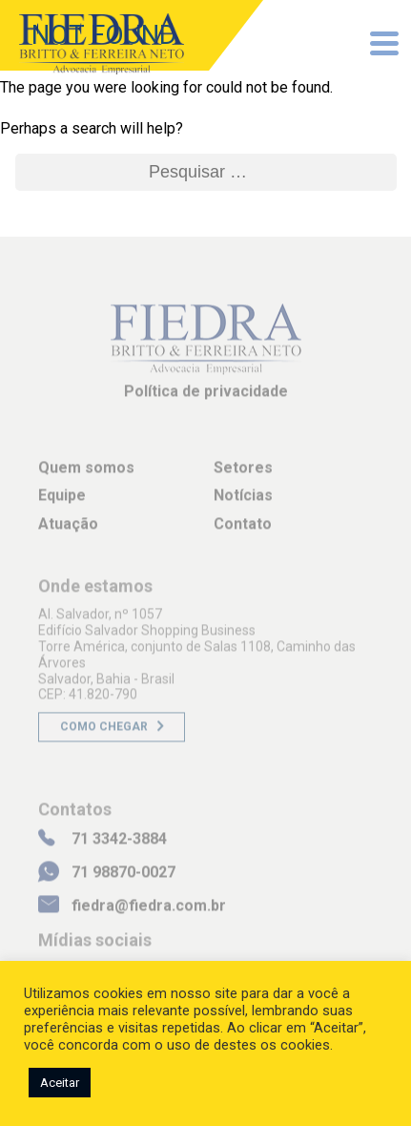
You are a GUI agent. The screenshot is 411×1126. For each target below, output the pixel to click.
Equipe (62, 501)
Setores (243, 474)
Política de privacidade (206, 397)
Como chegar (104, 733)
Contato (243, 529)
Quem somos (86, 474)
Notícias (243, 501)
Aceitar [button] (59, 1082)
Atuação (68, 529)
